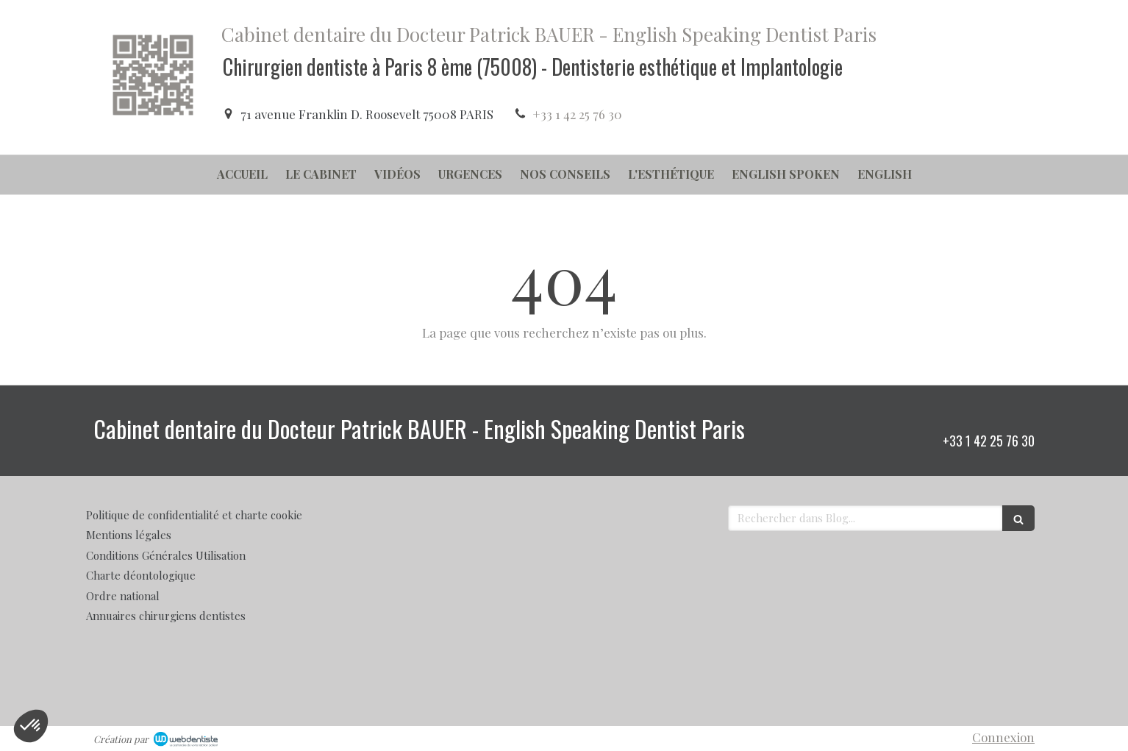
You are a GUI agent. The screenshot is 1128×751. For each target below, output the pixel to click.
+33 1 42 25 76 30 (577, 114)
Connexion (1003, 737)
